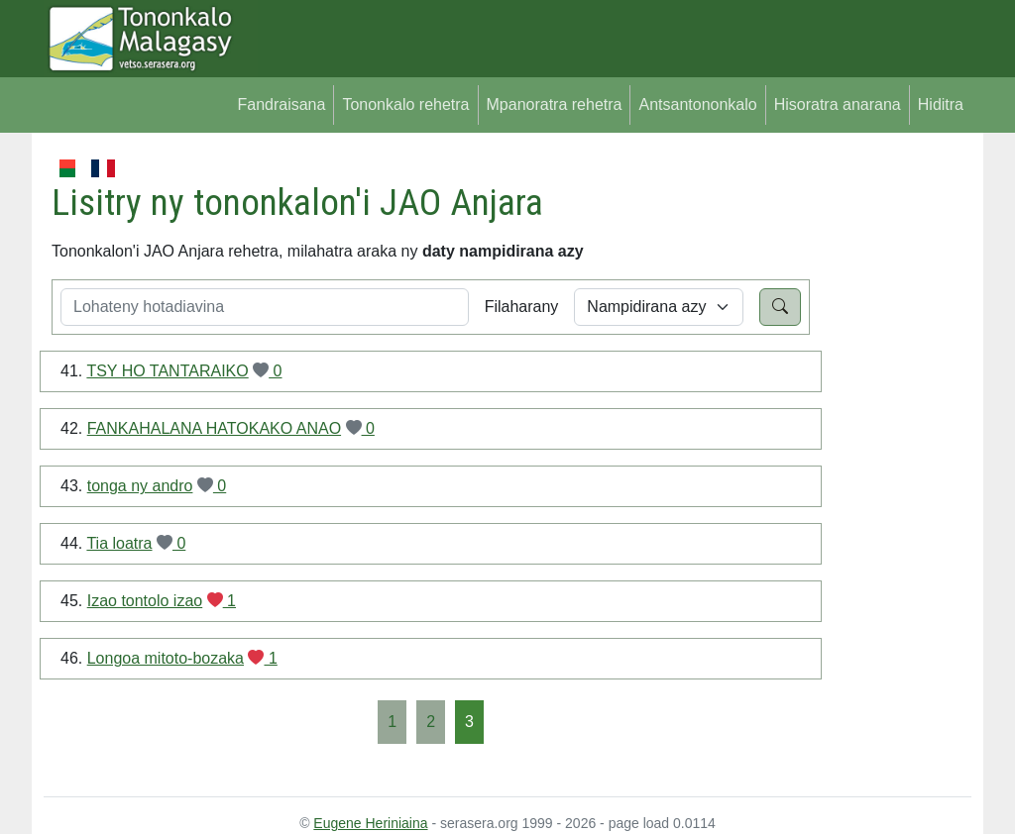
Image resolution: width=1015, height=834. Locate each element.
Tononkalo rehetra (405, 104)
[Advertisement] (890, 453)
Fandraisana (281, 104)
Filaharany (522, 306)
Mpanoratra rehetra (554, 104)
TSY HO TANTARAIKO (167, 371)
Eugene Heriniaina (370, 823)
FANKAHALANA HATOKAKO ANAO (214, 428)
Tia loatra (119, 543)
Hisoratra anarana (837, 104)
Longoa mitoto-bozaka (165, 658)
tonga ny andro (140, 485)
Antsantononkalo (697, 104)
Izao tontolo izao (145, 600)
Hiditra (940, 104)
